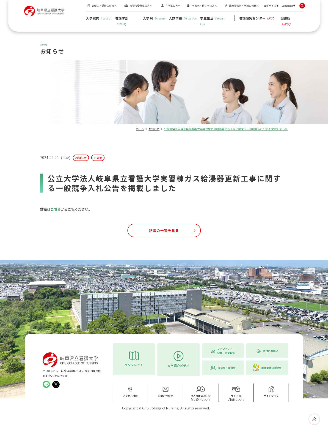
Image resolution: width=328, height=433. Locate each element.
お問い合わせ (165, 392)
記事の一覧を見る (164, 230)
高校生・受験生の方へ (103, 5)
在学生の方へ (172, 5)
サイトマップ (271, 392)
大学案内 (99, 18)
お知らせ (154, 129)
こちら (56, 209)
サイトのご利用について (236, 393)
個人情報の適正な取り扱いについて (201, 393)
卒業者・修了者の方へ (204, 5)
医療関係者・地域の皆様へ (244, 5)
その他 (98, 158)
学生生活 (212, 21)
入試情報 (183, 18)
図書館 (286, 21)
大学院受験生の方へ (141, 5)
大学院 (154, 18)
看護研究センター (256, 18)
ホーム (140, 129)
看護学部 (121, 21)
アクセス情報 (130, 392)
